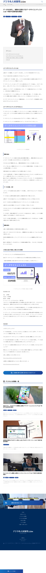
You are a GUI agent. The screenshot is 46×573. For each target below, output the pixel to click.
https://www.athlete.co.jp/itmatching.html (12, 358)
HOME (4, 4)
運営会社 (23, 560)
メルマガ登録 (23, 545)
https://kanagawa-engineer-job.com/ (11, 364)
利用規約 (33, 565)
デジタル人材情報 (8, 5)
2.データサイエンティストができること (14, 56)
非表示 (9, 51)
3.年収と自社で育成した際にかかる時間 (14, 58)
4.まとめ (8, 60)
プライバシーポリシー (23, 562)
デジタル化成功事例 (23, 541)
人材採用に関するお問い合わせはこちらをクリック (24, 373)
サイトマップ (23, 563)
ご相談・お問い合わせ (23, 547)
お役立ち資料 (23, 543)
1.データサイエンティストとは (12, 54)
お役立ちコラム (23, 537)
